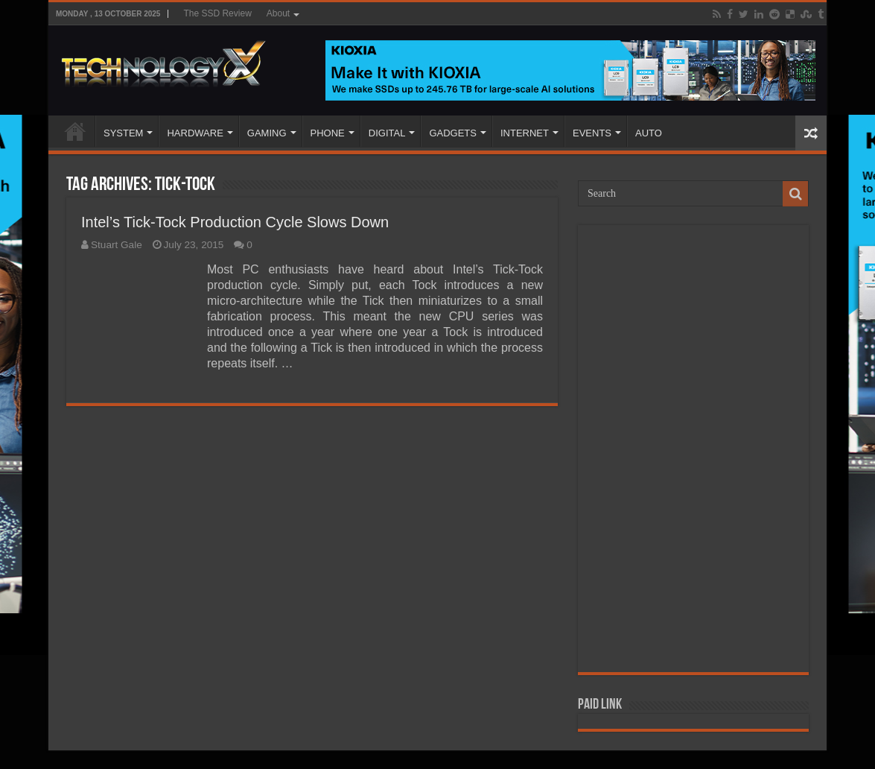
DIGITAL (387, 133)
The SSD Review (217, 13)
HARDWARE (195, 133)
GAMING (267, 133)
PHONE (328, 133)
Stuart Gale (116, 244)
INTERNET (524, 133)
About (278, 13)
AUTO (648, 133)
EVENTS (592, 133)
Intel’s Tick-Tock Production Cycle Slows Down (235, 222)
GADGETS (453, 133)
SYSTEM (123, 133)
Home (75, 131)
